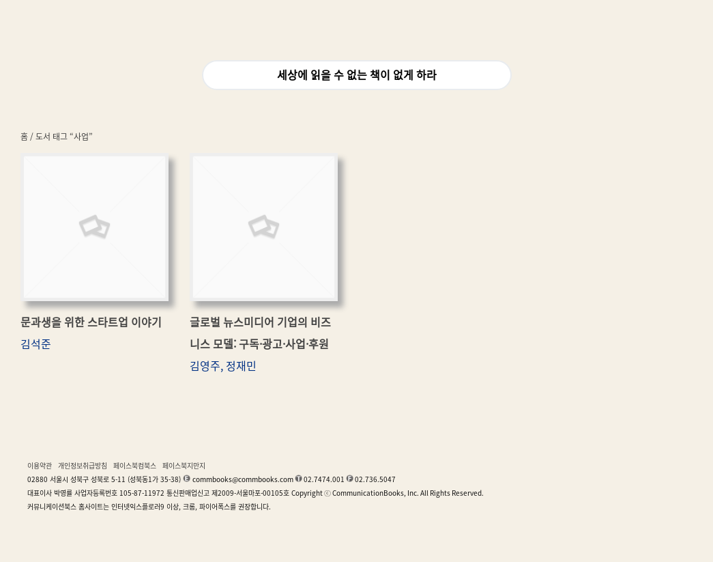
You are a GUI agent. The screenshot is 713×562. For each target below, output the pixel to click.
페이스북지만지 (183, 465)
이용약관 (39, 465)
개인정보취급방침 (82, 465)
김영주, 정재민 (223, 366)
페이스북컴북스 (134, 465)
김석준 (35, 344)
